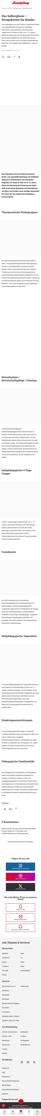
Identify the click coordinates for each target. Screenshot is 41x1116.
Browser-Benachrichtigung (10, 1003)
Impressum (5, 1068)
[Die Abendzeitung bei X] (20, 887)
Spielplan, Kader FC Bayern (10, 1016)
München (10, 8)
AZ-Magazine (24, 1040)
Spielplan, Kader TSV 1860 (10, 1020)
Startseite (4, 8)
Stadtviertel (6, 958)
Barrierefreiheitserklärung (10, 1081)
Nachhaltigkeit (25, 970)
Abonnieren (6, 1040)
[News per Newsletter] (20, 918)
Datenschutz (6, 1076)
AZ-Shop (23, 1036)
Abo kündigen (6, 1085)
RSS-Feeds (5, 999)
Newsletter (5, 990)
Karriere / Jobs (7, 1036)
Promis (4, 975)
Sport (22, 953)
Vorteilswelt (6, 1012)
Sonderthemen (25, 1045)
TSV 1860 (5, 970)
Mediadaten (24, 1032)
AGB (3, 1072)
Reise (22, 966)
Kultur (22, 962)
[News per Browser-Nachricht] (20, 928)
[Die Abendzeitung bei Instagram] (20, 877)
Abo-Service (6, 1045)
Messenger (5, 995)
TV (21, 958)
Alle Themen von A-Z (8, 986)
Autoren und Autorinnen (9, 1032)
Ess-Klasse (5, 1007)
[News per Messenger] (20, 907)
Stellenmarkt (24, 986)
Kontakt (4, 1053)
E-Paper (4, 1049)
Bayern (4, 962)
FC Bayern (5, 966)
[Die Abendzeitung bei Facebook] (20, 867)
